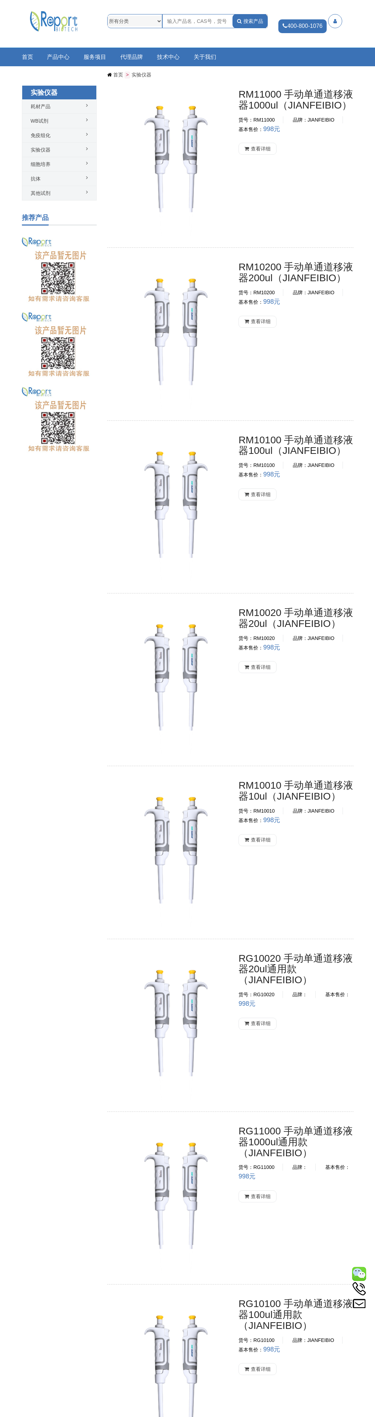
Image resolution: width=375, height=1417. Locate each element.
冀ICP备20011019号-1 (113, 1413)
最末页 (222, 1266)
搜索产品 (250, 21)
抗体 (36, 178)
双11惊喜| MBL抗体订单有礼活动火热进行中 (44, 1340)
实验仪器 (141, 75)
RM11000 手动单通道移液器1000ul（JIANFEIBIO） (271, 99)
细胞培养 (40, 164)
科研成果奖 (34, 1358)
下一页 (206, 1266)
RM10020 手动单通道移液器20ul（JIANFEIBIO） (265, 399)
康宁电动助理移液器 (238, 1181)
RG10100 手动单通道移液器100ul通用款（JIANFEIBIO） (273, 798)
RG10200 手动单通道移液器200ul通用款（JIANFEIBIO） (273, 898)
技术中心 (168, 57)
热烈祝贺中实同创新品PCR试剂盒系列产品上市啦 (44, 1377)
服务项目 (95, 57)
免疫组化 (40, 135)
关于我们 (205, 57)
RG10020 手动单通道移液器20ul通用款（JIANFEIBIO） (270, 599)
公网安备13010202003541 (59, 1413)
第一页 (174, 1266)
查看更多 (165, 1333)
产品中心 (58, 57)
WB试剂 (40, 120)
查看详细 (213, 141)
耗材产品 (40, 106)
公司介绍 (32, 1395)
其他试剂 (40, 193)
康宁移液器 (218, 1093)
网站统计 (149, 1413)
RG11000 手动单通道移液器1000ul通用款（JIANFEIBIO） (270, 698)
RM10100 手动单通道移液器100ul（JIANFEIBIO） (268, 299)
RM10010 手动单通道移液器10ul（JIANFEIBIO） (265, 499)
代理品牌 (131, 57)
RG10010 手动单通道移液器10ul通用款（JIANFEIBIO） (270, 998)
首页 (27, 57)
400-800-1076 (302, 26)
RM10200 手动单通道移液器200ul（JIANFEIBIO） (268, 199)
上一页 (190, 1266)
